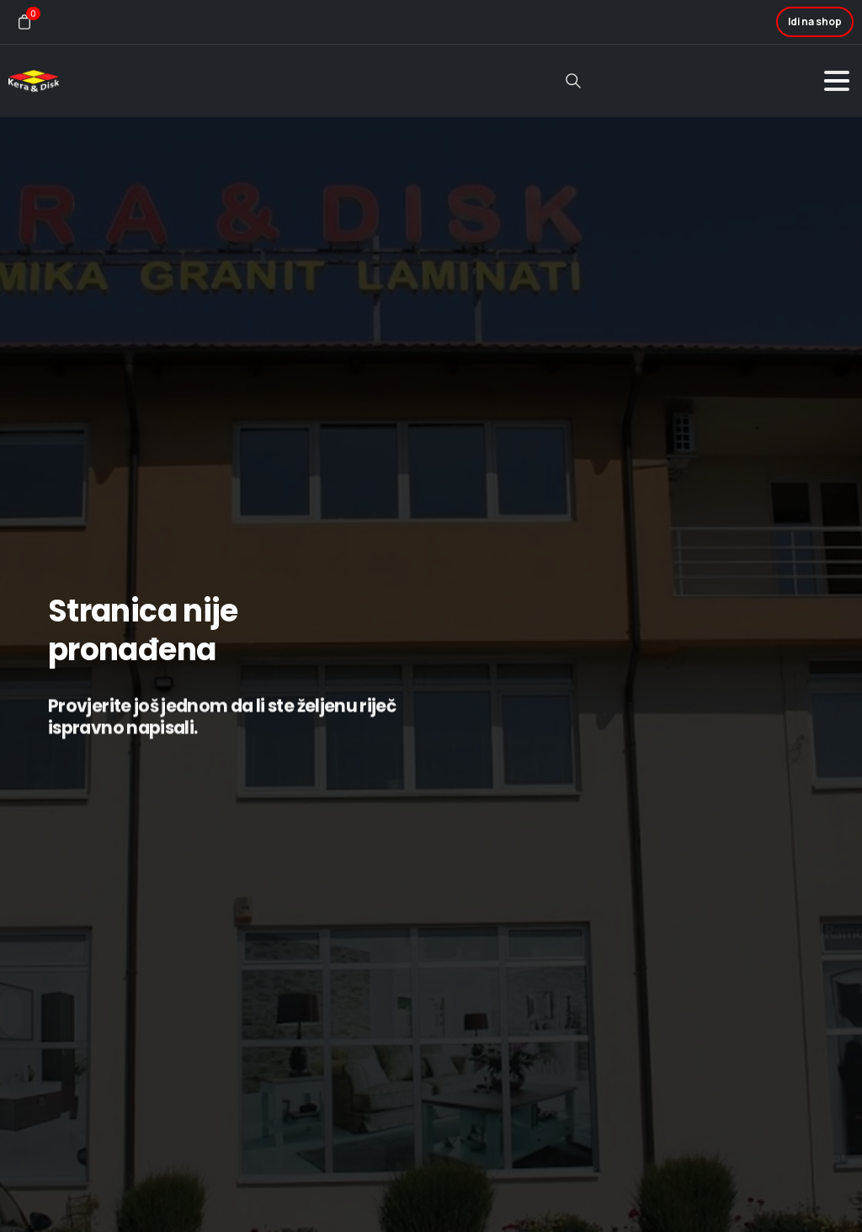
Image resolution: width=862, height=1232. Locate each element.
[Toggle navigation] (837, 81)
